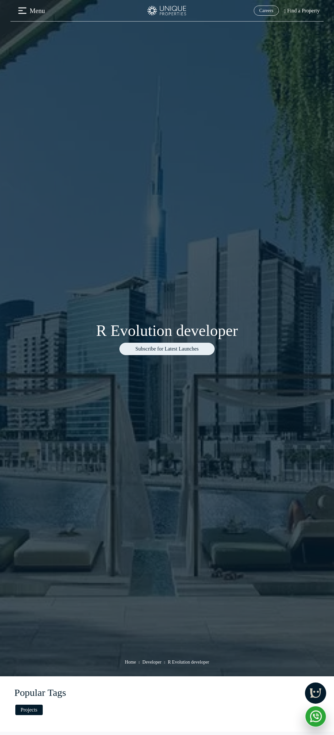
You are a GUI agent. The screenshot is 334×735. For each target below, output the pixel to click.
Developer (152, 662)
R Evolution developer (188, 662)
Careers (266, 10)
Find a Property (302, 10)
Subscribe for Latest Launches (167, 349)
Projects (29, 709)
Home (130, 662)
